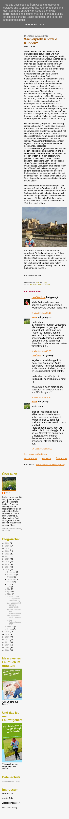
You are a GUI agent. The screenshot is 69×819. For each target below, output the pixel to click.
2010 (7, 645)
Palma (47, 284)
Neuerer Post (30, 458)
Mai (9, 589)
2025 (7, 546)
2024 (7, 548)
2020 (7, 559)
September (12, 579)
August (10, 582)
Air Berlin (33, 284)
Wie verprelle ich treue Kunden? (13, 617)
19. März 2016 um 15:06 (42, 449)
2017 (7, 567)
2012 (7, 639)
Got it (43, 24)
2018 (7, 564)
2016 (7, 569)
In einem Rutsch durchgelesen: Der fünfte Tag (13, 599)
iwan (34, 317)
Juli (9, 584)
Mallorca (41, 284)
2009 (7, 647)
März (9, 594)
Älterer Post (61, 458)
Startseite (46, 458)
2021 (7, 556)
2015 (7, 632)
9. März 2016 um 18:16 (41, 397)
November (11, 575)
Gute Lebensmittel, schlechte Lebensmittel (14, 605)
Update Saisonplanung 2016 (14, 622)
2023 (7, 551)
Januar (10, 629)
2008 (7, 650)
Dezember (11, 572)
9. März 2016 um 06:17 (41, 313)
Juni (9, 587)
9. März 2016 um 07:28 (41, 351)
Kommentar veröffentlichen (35, 454)
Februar (10, 627)
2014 (7, 634)
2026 (7, 543)
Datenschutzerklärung (11, 781)
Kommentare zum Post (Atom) (50, 464)
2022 (7, 554)
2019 (7, 561)
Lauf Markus (38, 297)
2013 (7, 637)
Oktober (10, 577)
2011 (7, 642)
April (9, 592)
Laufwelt (36, 355)
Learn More (30, 24)
